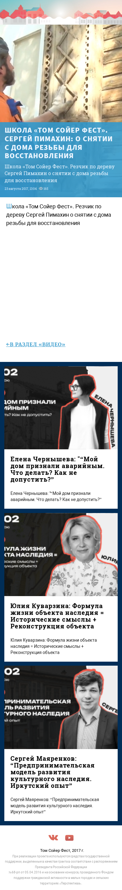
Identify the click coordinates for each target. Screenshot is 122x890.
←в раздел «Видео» (35, 344)
